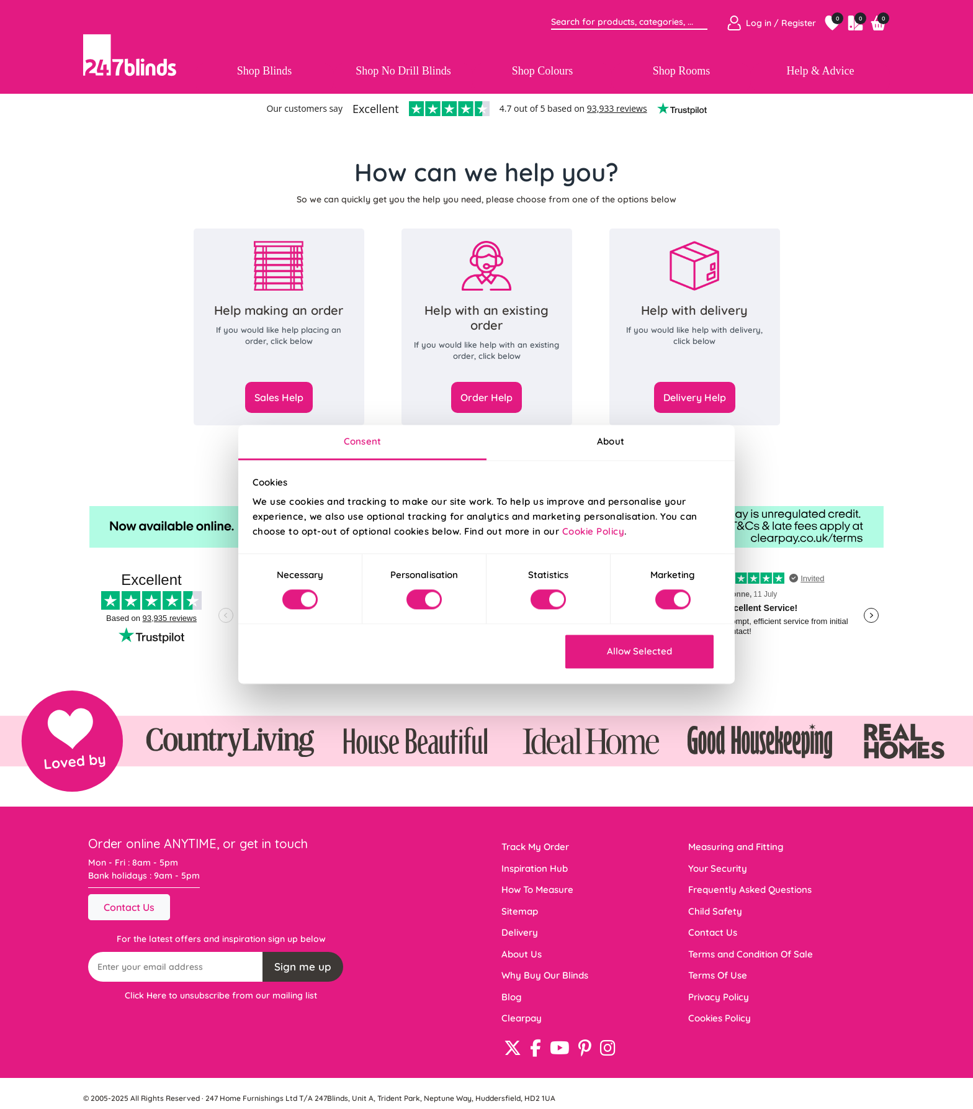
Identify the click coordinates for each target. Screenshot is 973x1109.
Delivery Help (694, 397)
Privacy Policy (718, 997)
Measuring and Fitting (736, 847)
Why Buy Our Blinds (544, 975)
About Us (521, 954)
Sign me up (302, 966)
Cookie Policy (593, 531)
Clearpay (521, 1018)
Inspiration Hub (534, 868)
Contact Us (129, 907)
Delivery (519, 932)
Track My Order (535, 847)
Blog (511, 997)
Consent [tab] (362, 441)
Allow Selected (639, 651)
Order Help (486, 397)
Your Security (717, 868)
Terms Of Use (717, 975)
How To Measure (537, 889)
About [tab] (610, 441)
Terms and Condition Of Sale (750, 954)
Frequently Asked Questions (750, 889)
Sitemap (519, 911)
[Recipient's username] (175, 967)
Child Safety (715, 911)
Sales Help (278, 397)
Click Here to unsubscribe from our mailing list (221, 995)
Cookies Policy (719, 1018)
